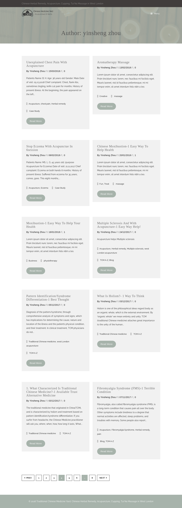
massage (118, 96)
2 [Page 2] (46, 478)
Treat (106, 184)
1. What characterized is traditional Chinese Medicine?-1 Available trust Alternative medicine (51, 392)
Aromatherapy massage (113, 62)
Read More (36, 121)
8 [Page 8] (92, 478)
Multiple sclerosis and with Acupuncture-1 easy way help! (119, 224)
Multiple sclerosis (135, 249)
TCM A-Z (104, 260)
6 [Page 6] (77, 478)
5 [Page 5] (69, 478)
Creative (103, 96)
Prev (28, 478)
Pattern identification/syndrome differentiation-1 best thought (48, 297)
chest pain (45, 104)
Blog (111, 260)
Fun (101, 184)
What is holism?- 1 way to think (120, 296)
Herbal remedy (58, 104)
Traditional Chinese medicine (42, 341)
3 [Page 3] (54, 478)
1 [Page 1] (38, 478)
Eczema (44, 188)
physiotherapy (50, 261)
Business (33, 261)
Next (103, 478)
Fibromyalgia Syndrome (123, 430)
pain (99, 434)
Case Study (34, 111)
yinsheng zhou (37, 71)
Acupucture (34, 104)
